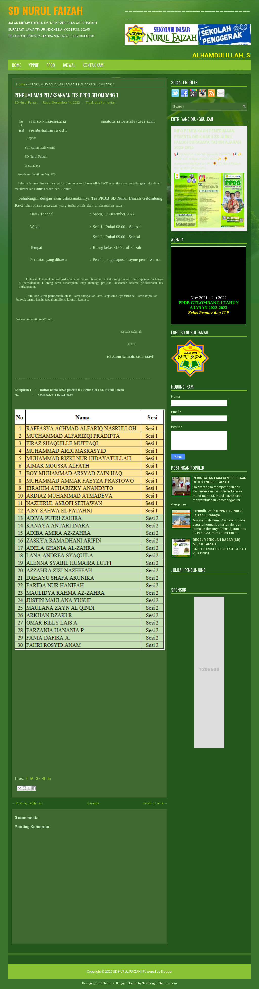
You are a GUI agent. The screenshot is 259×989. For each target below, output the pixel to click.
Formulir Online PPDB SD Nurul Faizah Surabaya (218, 513)
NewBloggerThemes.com (159, 983)
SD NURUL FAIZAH (45, 10)
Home (16, 65)
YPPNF (34, 65)
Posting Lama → (155, 803)
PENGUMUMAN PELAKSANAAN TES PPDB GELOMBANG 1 (66, 95)
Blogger (166, 971)
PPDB (50, 65)
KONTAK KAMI (93, 65)
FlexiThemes (105, 983)
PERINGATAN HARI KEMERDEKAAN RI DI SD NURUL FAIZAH (220, 480)
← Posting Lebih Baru (27, 803)
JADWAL (68, 65)
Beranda (93, 803)
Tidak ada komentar (100, 102)
